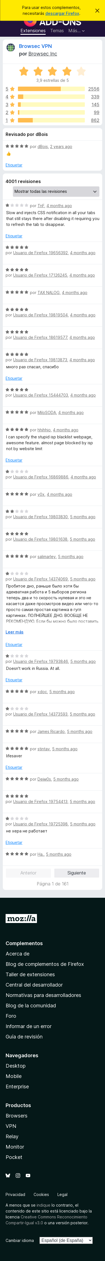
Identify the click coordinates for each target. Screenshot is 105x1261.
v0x (41, 494)
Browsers (16, 1116)
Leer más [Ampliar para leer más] (15, 632)
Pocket (14, 1157)
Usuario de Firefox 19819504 (40, 315)
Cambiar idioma (20, 1240)
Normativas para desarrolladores (43, 995)
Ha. (41, 854)
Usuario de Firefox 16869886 (40, 477)
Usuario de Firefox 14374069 (40, 579)
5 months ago (82, 516)
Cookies (41, 1194)
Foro (11, 1016)
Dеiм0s (44, 779)
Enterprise (17, 1086)
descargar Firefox (62, 13)
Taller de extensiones (30, 974)
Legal (62, 1194)
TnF (41, 205)
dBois (43, 146)
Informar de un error (29, 1026)
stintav (44, 748)
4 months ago (59, 205)
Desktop (15, 1066)
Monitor (15, 1147)
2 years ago (61, 146)
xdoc (42, 691)
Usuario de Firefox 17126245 (40, 275)
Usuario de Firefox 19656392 (40, 252)
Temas (57, 30)
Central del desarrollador (34, 985)
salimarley (47, 556)
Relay (12, 1136)
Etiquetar (14, 165)
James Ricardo (51, 731)
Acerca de (17, 954)
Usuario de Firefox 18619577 (40, 337)
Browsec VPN (35, 46)
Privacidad (15, 1194)
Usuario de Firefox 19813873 (40, 359)
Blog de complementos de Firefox (45, 964)
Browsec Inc (42, 54)
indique (43, 1205)
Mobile (14, 1076)
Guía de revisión (24, 1037)
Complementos (24, 943)
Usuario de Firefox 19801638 (40, 539)
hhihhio (44, 429)
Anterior (28, 873)
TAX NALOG (49, 292)
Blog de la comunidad (31, 1005)
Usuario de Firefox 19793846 (40, 661)
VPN (11, 1126)
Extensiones (33, 30)
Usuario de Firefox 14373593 (40, 714)
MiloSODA (47, 412)
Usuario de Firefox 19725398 (40, 824)
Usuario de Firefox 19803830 (40, 516)
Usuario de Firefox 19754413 (40, 801)
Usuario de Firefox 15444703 (40, 395)
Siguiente (76, 873)
